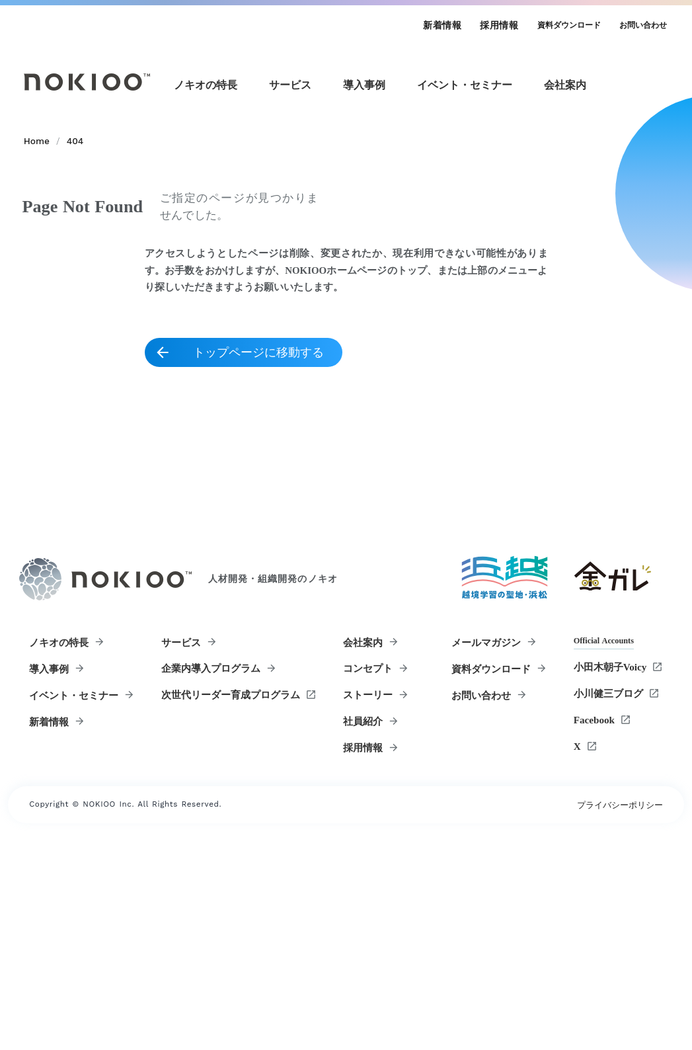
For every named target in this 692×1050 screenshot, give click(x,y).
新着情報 (437, 27)
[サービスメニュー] (298, 96)
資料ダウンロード (564, 27)
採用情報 (494, 27)
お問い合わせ (638, 27)
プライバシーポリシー (617, 1007)
